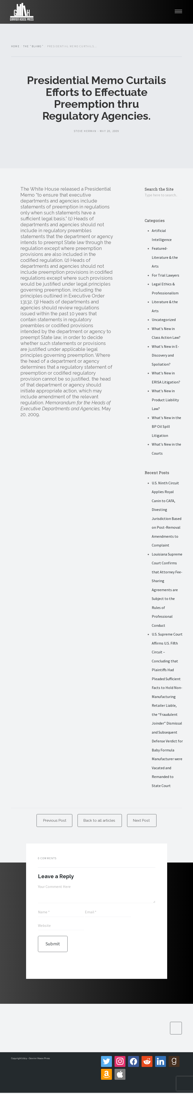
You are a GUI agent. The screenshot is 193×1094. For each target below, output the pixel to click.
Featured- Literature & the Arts (165, 257)
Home (15, 46)
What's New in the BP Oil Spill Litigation (166, 426)
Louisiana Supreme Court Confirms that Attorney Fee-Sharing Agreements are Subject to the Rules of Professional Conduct (167, 590)
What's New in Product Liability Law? (165, 400)
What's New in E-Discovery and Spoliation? (165, 355)
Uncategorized (164, 319)
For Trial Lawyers (165, 275)
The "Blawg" (33, 46)
